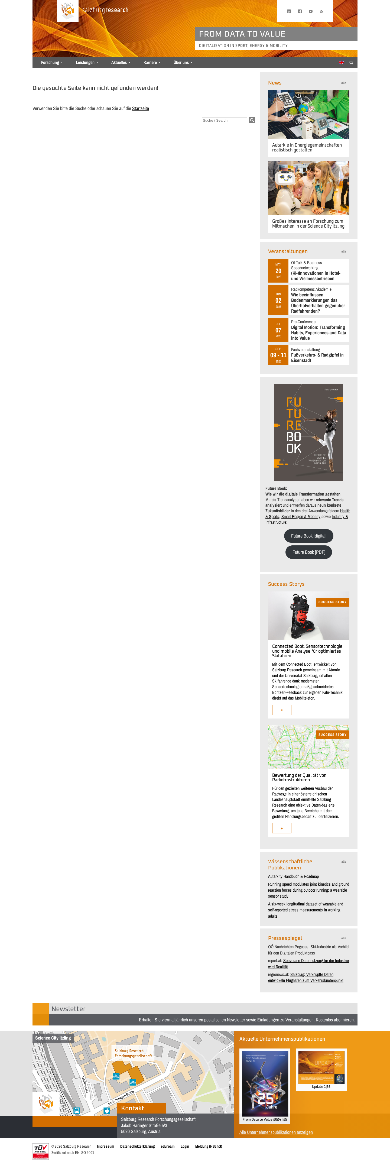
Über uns (181, 62)
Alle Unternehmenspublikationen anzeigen (276, 1132)
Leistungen (85, 62)
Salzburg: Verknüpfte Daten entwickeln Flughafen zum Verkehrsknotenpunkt (305, 977)
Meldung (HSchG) (208, 1146)
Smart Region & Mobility (300, 516)
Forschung (50, 62)
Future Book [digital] (308, 535)
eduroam (167, 1146)
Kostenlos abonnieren (335, 1020)
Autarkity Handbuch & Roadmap (293, 876)
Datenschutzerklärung (137, 1146)
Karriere (150, 62)
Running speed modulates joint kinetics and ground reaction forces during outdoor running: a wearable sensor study (308, 890)
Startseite (140, 108)
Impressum (105, 1146)
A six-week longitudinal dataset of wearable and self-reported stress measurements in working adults (305, 910)
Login (185, 1146)
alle (343, 83)
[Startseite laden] (68, 11)
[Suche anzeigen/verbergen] (351, 62)
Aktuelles (119, 62)
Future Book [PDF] (308, 552)
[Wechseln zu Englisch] (341, 63)
